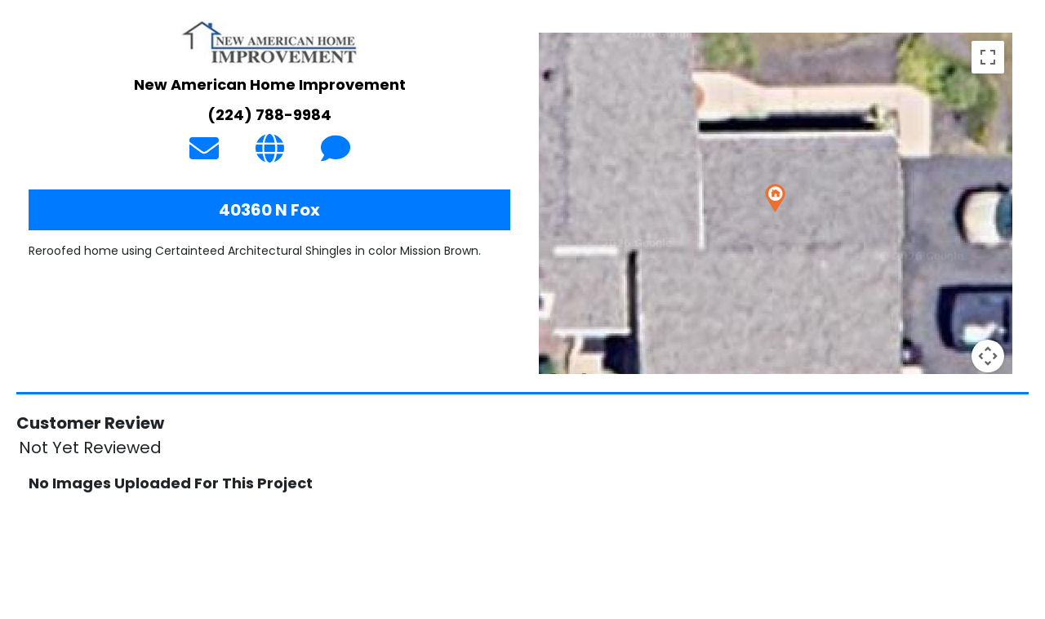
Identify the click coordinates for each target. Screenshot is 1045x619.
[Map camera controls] (988, 356)
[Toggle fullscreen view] (988, 57)
